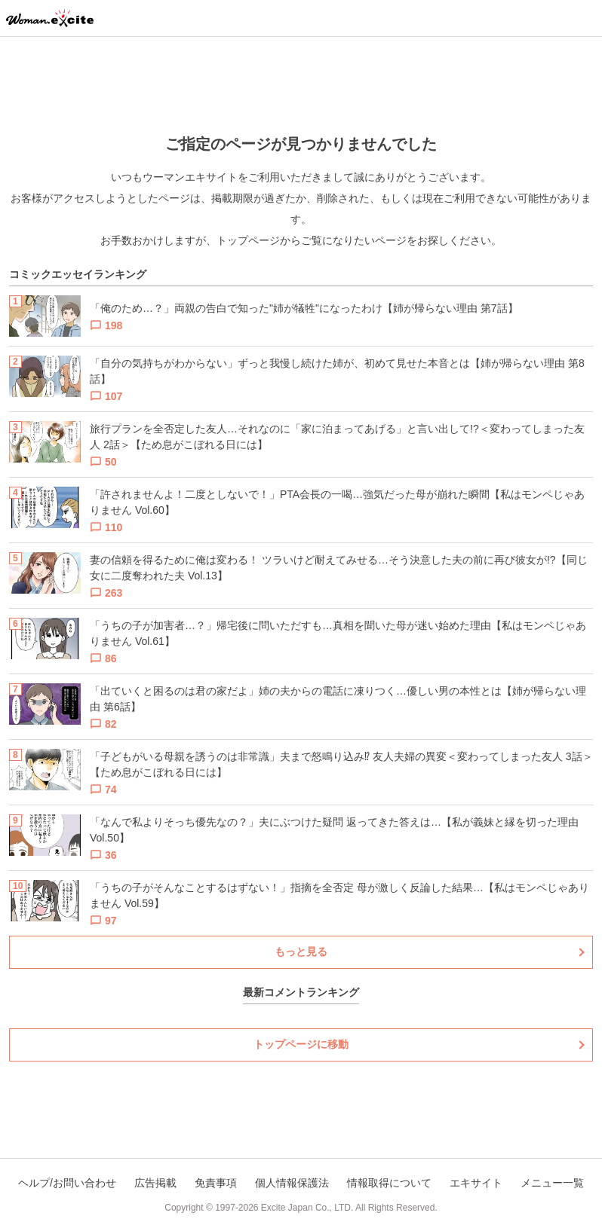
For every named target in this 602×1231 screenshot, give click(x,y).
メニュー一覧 (552, 1183)
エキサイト (476, 1183)
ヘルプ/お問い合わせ (67, 1183)
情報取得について (389, 1183)
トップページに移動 (301, 1044)
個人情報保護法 (292, 1183)
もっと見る (301, 951)
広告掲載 (155, 1183)
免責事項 (216, 1183)
